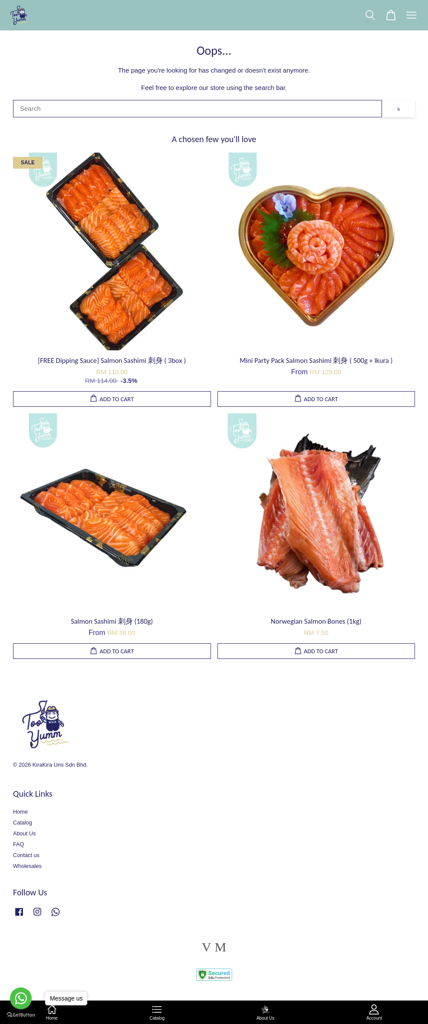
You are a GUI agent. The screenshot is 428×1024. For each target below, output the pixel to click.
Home (20, 811)
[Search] (197, 108)
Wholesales (27, 866)
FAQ (18, 844)
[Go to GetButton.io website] (21, 1015)
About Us (24, 833)
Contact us (26, 855)
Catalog (22, 822)
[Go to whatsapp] (21, 998)
